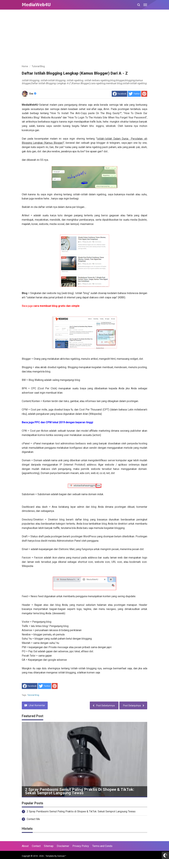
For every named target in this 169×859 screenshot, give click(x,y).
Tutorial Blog (33, 695)
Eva (32, 93)
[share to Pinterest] (144, 94)
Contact (36, 846)
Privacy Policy (80, 846)
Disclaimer (63, 846)
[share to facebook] (119, 94)
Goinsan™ (61, 856)
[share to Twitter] (134, 94)
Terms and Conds (102, 846)
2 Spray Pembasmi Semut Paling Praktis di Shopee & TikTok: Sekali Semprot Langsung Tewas (79, 791)
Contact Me (33, 819)
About (25, 846)
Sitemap (48, 846)
